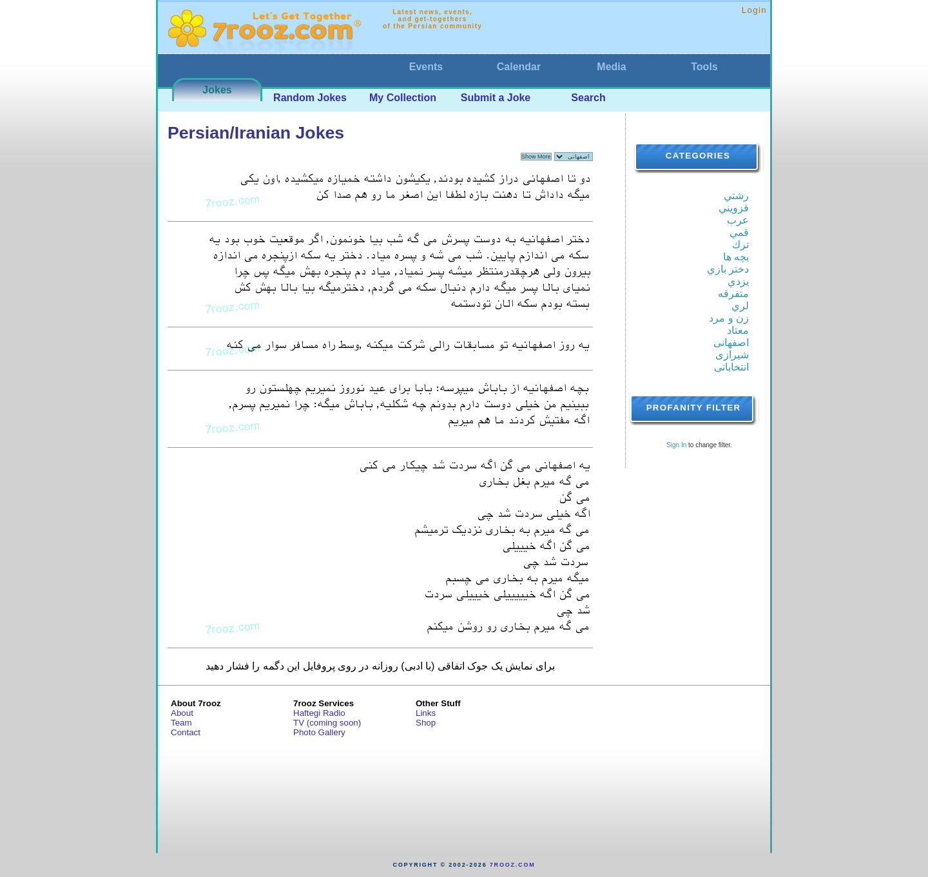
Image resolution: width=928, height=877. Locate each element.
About (182, 713)
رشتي (736, 195)
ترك (740, 244)
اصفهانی (731, 342)
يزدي (738, 281)
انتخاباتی (731, 366)
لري (740, 305)
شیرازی (732, 354)
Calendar (519, 66)
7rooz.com (513, 865)
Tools (704, 66)
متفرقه (733, 293)
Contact (185, 732)
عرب (738, 220)
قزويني (734, 207)
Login (754, 10)
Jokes (216, 89)
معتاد (738, 330)
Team (181, 723)
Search (588, 97)
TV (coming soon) (327, 723)
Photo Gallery (319, 732)
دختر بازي (728, 269)
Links (426, 713)
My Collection (402, 97)
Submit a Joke (495, 97)
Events (426, 66)
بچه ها (736, 256)
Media (611, 66)
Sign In (676, 444)
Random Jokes (310, 97)
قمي (739, 232)
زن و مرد (729, 318)
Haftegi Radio (319, 713)
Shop (426, 723)
